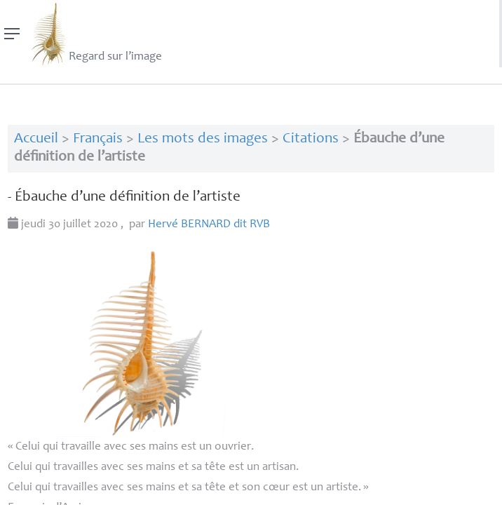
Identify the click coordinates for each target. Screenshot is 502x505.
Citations (311, 139)
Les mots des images (202, 139)
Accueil (36, 139)
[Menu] (12, 33)
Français (98, 139)
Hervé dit (209, 225)
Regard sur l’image (95, 33)
